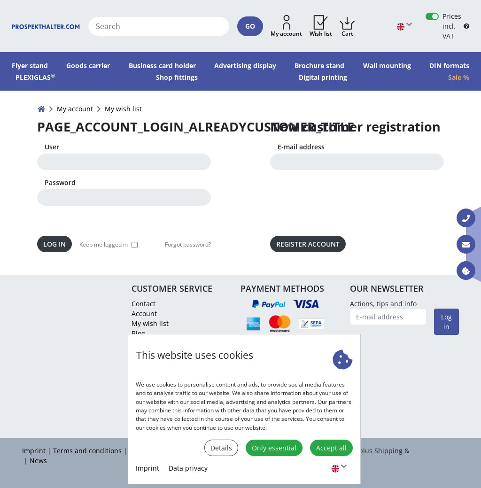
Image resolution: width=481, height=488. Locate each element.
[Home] (45, 26)
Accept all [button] (331, 447)
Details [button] (221, 447)
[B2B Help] (466, 26)
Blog (138, 333)
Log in (54, 244)
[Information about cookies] (466, 270)
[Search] (159, 26)
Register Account (308, 244)
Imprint (147, 468)
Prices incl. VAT (451, 26)
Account (144, 313)
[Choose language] (339, 468)
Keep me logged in (103, 244)
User (52, 146)
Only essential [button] (274, 447)
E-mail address (301, 146)
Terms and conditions (87, 450)
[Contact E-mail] (466, 244)
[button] (286, 26)
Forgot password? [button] (188, 244)
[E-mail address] (388, 317)
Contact (143, 303)
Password (60, 182)
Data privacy (188, 468)
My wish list (150, 323)
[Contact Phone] (466, 218)
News (38, 460)
